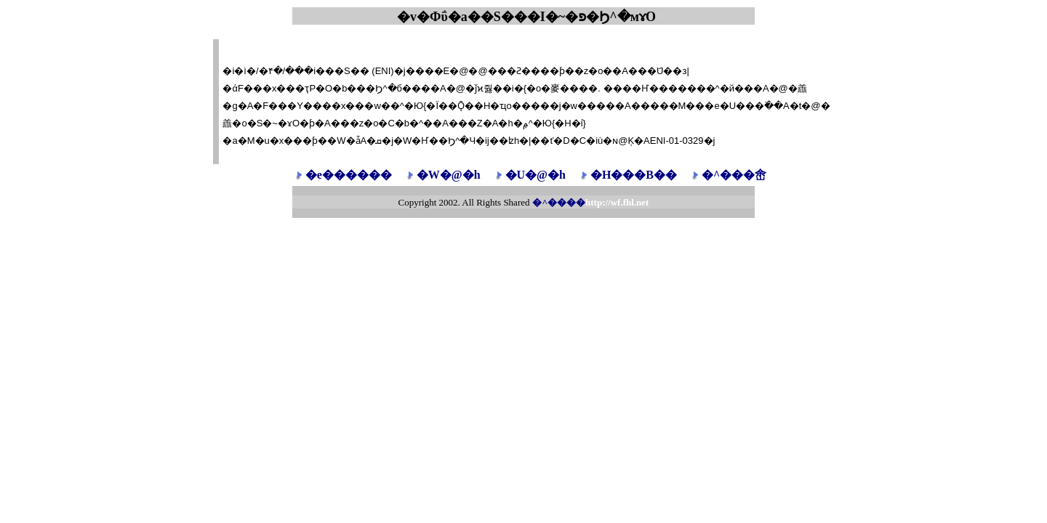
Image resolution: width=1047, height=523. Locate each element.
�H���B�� (633, 175)
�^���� (590, 202)
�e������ (348, 175)
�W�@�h (449, 175)
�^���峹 (734, 175)
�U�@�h (535, 175)
